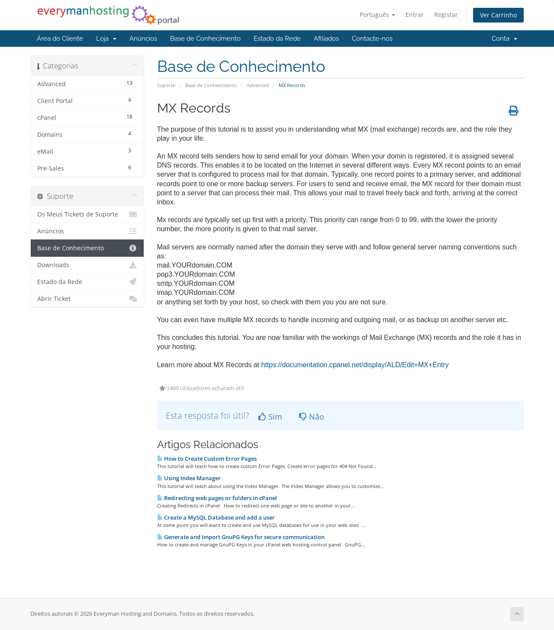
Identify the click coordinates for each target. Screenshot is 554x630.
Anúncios (143, 38)
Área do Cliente (60, 38)
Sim (270, 416)
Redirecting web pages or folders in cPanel (217, 498)
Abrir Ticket (87, 299)
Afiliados (326, 38)
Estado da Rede (277, 38)
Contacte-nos (372, 38)
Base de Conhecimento (205, 38)
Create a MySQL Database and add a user (216, 517)
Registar (446, 14)
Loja (106, 38)
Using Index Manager (189, 478)
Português (377, 14)
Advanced (258, 85)
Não (311, 416)
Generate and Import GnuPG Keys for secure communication (241, 537)
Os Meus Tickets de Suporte (87, 214)
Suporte (166, 85)
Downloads (87, 265)
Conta (504, 38)
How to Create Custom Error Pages (207, 458)
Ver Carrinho (498, 15)
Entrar (415, 14)
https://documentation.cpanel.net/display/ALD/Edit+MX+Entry (355, 364)
